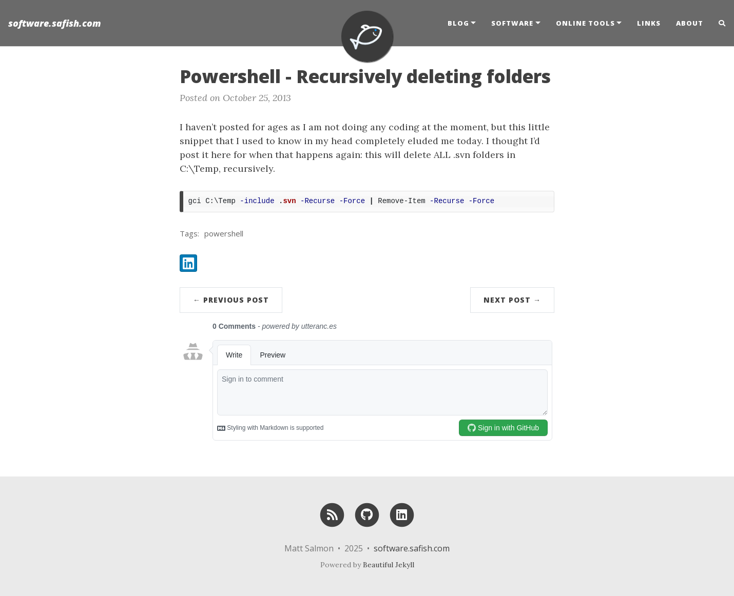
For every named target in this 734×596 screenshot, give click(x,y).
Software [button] (512, 23)
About (689, 23)
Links (649, 23)
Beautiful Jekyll (388, 564)
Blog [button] (458, 23)
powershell (223, 233)
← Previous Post (231, 300)
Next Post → (512, 300)
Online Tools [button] (585, 23)
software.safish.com (54, 23)
